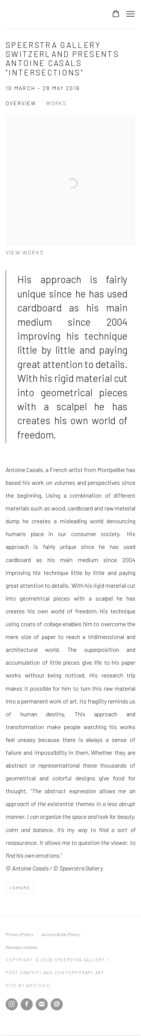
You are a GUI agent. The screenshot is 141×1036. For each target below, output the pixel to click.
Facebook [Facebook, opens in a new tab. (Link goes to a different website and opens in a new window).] (27, 1004)
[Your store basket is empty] (115, 14)
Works (56, 103)
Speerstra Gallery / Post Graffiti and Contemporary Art (51, 14)
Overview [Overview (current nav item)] (21, 103)
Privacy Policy (19, 934)
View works (25, 252)
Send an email (57, 1004)
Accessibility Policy (60, 934)
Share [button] (21, 887)
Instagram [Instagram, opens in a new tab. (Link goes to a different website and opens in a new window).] (12, 1004)
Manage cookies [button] (22, 947)
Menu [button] (129, 14)
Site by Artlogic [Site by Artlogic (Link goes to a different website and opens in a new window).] (28, 985)
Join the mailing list (42, 1004)
